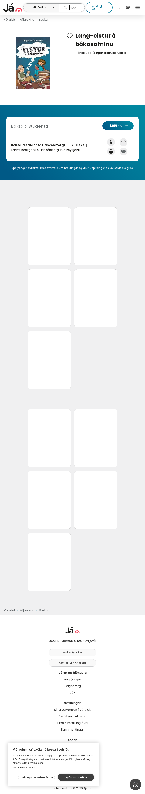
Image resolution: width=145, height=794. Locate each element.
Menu (137, 7)
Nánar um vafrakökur (24, 767)
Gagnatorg (72, 686)
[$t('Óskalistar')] (118, 7)
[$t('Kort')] (128, 7)
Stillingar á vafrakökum (37, 777)
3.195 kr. (115, 126)
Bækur (44, 19)
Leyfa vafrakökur (75, 777)
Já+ (72, 693)
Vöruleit (9, 19)
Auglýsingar (72, 679)
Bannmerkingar (72, 729)
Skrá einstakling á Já (72, 723)
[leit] (72, 8)
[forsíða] (12, 7)
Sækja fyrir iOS (73, 652)
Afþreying (27, 19)
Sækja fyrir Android (72, 663)
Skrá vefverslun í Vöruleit (72, 709)
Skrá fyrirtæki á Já (72, 716)
